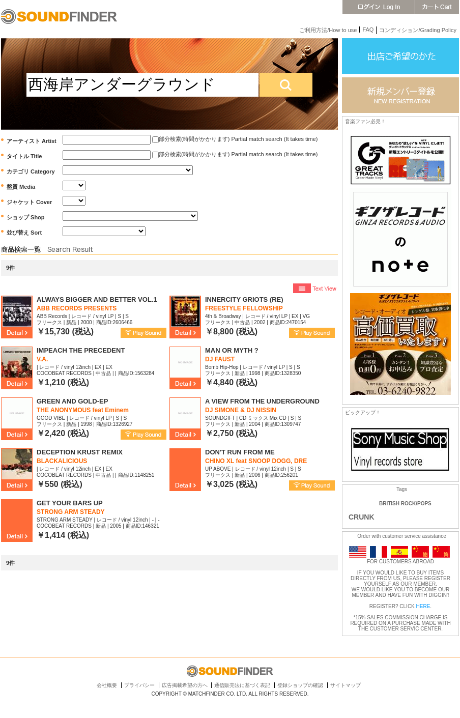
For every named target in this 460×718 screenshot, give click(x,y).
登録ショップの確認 (300, 685)
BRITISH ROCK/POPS (405, 503)
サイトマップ (345, 685)
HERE (423, 606)
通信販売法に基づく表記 (242, 685)
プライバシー (139, 685)
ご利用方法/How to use (328, 30)
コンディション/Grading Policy (417, 30)
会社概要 (107, 685)
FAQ (367, 29)
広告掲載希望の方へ (185, 685)
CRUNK (362, 517)
